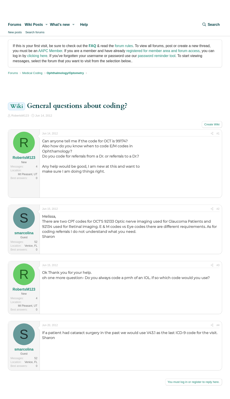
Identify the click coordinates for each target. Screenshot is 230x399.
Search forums (35, 32)
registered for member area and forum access (163, 51)
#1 (217, 133)
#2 (217, 208)
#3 (217, 265)
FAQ (92, 46)
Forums (14, 24)
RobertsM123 (20, 115)
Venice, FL (31, 245)
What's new (60, 24)
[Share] (212, 133)
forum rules (124, 46)
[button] (46, 24)
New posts (15, 32)
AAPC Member (50, 51)
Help (84, 24)
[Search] (211, 24)
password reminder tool (156, 56)
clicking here (37, 56)
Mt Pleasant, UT (27, 174)
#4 (217, 325)
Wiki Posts (34, 24)
